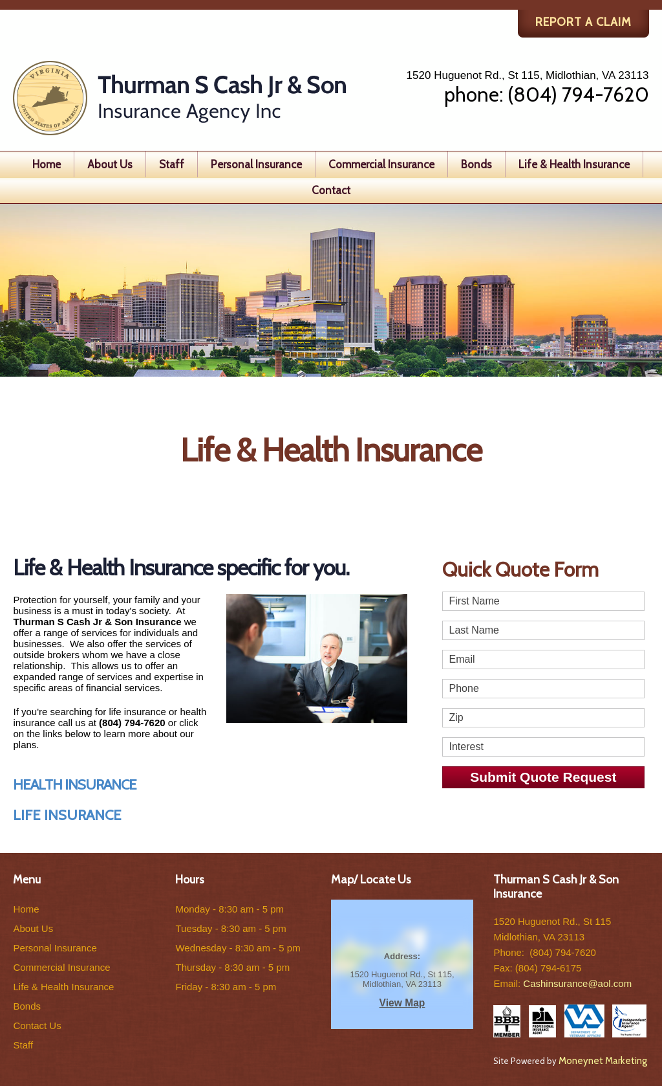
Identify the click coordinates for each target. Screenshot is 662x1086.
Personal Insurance (256, 164)
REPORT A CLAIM (583, 22)
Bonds (476, 164)
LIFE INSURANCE (67, 815)
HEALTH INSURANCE (74, 784)
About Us (110, 164)
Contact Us (37, 1025)
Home (46, 164)
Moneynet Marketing (603, 1061)
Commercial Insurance (381, 164)
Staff (171, 164)
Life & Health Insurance (574, 164)
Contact (331, 190)
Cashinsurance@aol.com (577, 983)
